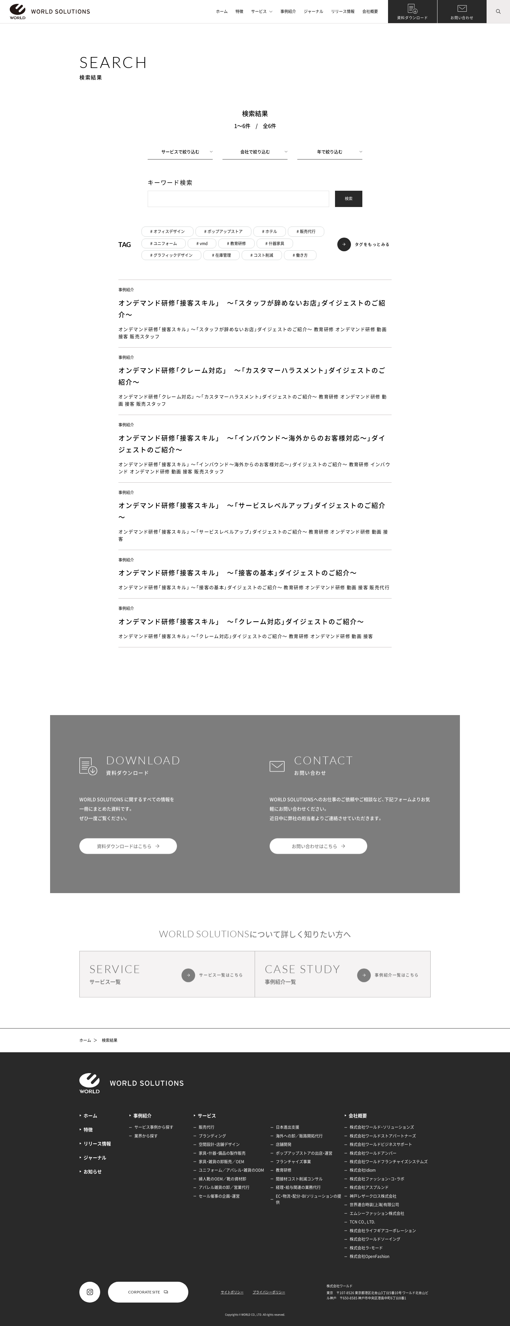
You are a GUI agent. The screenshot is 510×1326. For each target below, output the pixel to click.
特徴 (239, 11)
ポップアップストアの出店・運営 (304, 1153)
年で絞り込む (339, 151)
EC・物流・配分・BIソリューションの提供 (308, 1199)
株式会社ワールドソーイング (375, 1239)
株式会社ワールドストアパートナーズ (383, 1136)
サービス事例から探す (153, 1127)
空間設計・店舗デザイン (219, 1144)
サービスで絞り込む (187, 151)
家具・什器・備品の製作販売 (222, 1153)
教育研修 (283, 1170)
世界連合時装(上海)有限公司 (374, 1205)
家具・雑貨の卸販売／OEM (221, 1162)
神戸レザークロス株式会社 (373, 1196)
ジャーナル (313, 11)
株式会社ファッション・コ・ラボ (377, 1179)
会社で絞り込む (264, 151)
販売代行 (206, 1127)
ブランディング (212, 1136)
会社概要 (370, 11)
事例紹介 (288, 11)
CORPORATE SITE (148, 1292)
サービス (262, 11)
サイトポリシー (232, 1292)
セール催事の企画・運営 (219, 1196)
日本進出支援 (287, 1127)
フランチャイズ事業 (293, 1162)
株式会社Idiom (363, 1170)
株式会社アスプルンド (369, 1187)
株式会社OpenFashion (369, 1256)
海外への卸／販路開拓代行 (299, 1136)
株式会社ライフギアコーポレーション (383, 1231)
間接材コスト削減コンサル (299, 1179)
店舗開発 (283, 1144)
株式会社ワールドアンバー (373, 1153)
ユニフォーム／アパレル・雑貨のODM (231, 1170)
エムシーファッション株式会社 (377, 1213)
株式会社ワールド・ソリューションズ (382, 1127)
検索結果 (109, 1040)
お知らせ (93, 1171)
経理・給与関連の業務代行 (298, 1187)
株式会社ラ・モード (366, 1248)
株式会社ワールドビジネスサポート (381, 1144)
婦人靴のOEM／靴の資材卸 (222, 1179)
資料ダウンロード (412, 18)
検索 (349, 198)
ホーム (222, 11)
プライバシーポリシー (269, 1292)
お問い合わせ (462, 18)
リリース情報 (343, 11)
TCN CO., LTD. (362, 1222)
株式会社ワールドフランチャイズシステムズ (389, 1162)
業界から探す (146, 1136)
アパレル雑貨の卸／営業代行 (224, 1187)
